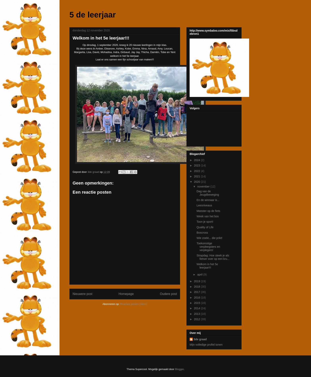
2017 (197, 292)
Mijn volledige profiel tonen (206, 344)
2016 (197, 297)
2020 (197, 181)
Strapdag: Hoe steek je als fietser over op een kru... (213, 257)
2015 (197, 302)
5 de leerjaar (92, 14)
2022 (197, 171)
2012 (197, 319)
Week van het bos (208, 216)
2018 (197, 286)
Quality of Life (205, 227)
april (200, 274)
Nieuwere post (82, 294)
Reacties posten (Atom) (133, 304)
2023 (197, 165)
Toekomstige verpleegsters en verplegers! (208, 247)
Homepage (126, 294)
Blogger (179, 369)
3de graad (200, 339)
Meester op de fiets (208, 211)
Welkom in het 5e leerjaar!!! (207, 266)
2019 (197, 281)
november (203, 186)
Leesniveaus (204, 205)
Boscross (202, 232)
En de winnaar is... (208, 200)
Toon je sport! (205, 221)
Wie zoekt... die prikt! (209, 238)
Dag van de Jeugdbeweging (208, 193)
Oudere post (168, 294)
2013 (197, 313)
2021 (197, 176)
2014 (197, 308)
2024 (197, 160)
